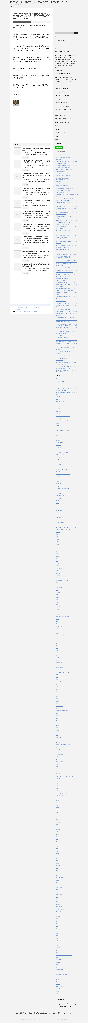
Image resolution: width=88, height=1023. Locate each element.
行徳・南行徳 (59, 906)
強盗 (57, 691)
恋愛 (57, 698)
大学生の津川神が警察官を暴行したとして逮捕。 (66, 155)
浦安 (57, 805)
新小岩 (57, 720)
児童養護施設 (59, 578)
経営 (57, 868)
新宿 (57, 718)
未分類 (57, 752)
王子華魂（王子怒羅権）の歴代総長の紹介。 (65, 355)
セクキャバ (58, 462)
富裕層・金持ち (59, 667)
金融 (57, 935)
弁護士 (57, 689)
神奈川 (57, 841)
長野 (57, 945)
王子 (57, 824)
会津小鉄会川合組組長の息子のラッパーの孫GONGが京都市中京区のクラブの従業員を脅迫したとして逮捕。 (66, 180)
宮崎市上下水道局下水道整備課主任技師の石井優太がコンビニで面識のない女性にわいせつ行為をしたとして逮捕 (36, 175)
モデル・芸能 (59, 517)
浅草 (57, 797)
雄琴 (57, 957)
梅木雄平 (58, 778)
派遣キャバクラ (59, 795)
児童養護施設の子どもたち (62, 580)
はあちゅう (58, 403)
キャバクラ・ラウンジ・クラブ (63, 430)
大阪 (57, 652)
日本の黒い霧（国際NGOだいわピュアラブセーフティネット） (40, 2)
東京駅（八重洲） (60, 761)
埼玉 (57, 633)
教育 (57, 715)
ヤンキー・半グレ (60, 522)
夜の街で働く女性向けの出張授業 (63, 636)
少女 (57, 674)
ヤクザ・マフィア (60, 520)
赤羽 (57, 926)
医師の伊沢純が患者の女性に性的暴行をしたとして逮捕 (36, 200)
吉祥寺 (57, 614)
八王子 (57, 582)
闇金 (57, 952)
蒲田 (57, 897)
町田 (57, 826)
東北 (57, 764)
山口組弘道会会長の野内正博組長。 (64, 309)
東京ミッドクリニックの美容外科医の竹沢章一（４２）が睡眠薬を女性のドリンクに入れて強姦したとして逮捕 (66, 226)
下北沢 (57, 539)
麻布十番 (58, 988)
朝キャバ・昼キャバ (60, 747)
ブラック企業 (59, 498)
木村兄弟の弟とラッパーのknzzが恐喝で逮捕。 (66, 317)
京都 (57, 561)
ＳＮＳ (57, 996)
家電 (57, 665)
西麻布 (57, 914)
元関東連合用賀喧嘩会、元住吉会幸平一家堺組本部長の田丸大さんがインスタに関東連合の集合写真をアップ (66, 313)
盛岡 (57, 831)
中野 (57, 549)
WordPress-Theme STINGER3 (44, 1017)
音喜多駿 (58, 962)
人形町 (57, 563)
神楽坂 (57, 843)
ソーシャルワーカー (60, 464)
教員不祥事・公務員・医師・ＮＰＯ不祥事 (40, 22)
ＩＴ (57, 993)
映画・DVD (58, 737)
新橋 (57, 727)
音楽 (57, 964)
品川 (57, 623)
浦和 (57, 802)
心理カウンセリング (60, 694)
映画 (57, 735)
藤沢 (57, 901)
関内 (57, 950)
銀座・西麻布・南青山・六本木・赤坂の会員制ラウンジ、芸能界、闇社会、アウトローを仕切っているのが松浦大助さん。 (66, 237)
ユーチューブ (59, 524)
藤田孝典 (58, 904)
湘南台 (57, 812)
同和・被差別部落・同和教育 (62, 616)
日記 (57, 732)
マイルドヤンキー (60, 507)
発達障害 (58, 829)
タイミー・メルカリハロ (61, 469)
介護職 (57, 565)
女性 (57, 655)
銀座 (57, 938)
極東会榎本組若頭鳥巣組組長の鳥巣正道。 (65, 188)
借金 (57, 570)
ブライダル (58, 493)
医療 (57, 599)
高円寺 (57, 979)
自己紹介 (58, 882)
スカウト (58, 457)
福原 (57, 848)
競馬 (57, 860)
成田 (57, 703)
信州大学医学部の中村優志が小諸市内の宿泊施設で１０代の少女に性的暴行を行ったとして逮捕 (44, 1013)
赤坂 (57, 923)
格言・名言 (58, 773)
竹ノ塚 (57, 863)
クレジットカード (60, 437)
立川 (57, 858)
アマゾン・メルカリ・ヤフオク (63, 416)
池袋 (57, 790)
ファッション (59, 491)
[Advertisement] (23, 123)
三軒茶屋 (58, 532)
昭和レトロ (58, 742)
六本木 (57, 585)
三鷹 (57, 534)
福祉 (57, 851)
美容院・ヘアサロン (60, 880)
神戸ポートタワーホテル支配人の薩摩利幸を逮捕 (66, 233)
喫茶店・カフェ (59, 626)
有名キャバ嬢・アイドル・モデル (63, 744)
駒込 (57, 976)
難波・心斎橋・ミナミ (61, 959)
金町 (57, 933)
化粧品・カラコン (60, 592)
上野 (57, 536)
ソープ (57, 466)
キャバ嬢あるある (60, 432)
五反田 (57, 556)
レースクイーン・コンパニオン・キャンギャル (66, 527)
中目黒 (57, 546)
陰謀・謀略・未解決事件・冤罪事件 (64, 955)
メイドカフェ (59, 510)
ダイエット (58, 471)
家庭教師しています (60, 662)
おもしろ (58, 399)
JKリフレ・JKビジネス (61, 381)
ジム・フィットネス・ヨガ (62, 452)
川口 (57, 677)
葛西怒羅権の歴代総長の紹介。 (63, 249)
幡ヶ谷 (57, 684)
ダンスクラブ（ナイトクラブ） (63, 474)
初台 (57, 590)
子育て (57, 657)
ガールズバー (59, 428)
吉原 (57, 611)
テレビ (57, 476)
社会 (57, 836)
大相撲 (57, 650)
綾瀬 (57, 872)
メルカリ (58, 512)
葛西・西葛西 (59, 894)
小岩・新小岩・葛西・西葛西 (62, 672)
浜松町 (57, 800)
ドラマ (57, 478)
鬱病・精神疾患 (59, 986)
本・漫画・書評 (59, 754)
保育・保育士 (59, 568)
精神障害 (58, 865)
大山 (57, 645)
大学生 (57, 640)
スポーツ (58, 459)
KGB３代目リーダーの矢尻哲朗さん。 (64, 230)
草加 (57, 892)
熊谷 (57, 819)
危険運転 (58, 609)
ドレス (57, 481)
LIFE (57, 383)
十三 (57, 602)
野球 (57, 928)
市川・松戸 (58, 681)
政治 (57, 708)
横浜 (57, 783)
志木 (57, 696)
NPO (57, 386)
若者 (57, 889)
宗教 (57, 660)
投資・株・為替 (59, 706)
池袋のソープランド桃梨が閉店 (63, 267)
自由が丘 (58, 884)
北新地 (57, 597)
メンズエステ (59, 515)
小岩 (57, 669)
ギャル (57, 435)
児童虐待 (58, 575)
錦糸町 (57, 943)
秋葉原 (57, 853)
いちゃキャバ (59, 396)
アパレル (58, 413)
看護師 (57, 834)
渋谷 (57, 810)
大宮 (57, 643)
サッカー (58, 449)
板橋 (57, 766)
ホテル (57, 503)
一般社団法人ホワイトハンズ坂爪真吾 (64, 529)
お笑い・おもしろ (60, 401)
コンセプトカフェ (60, 447)
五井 (57, 553)
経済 (57, 870)
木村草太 (58, 749)
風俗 (57, 967)
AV (56, 378)
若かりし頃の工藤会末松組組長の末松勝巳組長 (66, 252)
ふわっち (58, 406)
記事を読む (26, 157)
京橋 (57, 558)
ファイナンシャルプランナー (62, 488)
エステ (57, 423)
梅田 (57, 781)
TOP (12, 6)
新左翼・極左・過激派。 (61, 723)
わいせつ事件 (59, 411)
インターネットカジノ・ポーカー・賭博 (64, 420)
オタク (57, 425)
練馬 (57, 875)
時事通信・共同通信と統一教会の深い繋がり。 (27, 311)
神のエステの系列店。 (61, 301)
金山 (57, 930)
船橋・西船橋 (59, 887)
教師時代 (58, 713)
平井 (57, 686)
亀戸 (57, 551)
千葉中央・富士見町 (60, 607)
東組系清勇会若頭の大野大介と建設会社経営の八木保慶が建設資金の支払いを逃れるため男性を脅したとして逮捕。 (66, 284)
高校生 (57, 981)
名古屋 (57, 619)
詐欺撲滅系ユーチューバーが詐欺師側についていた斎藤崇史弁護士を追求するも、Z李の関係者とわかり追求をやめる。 (66, 208)
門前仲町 (58, 947)
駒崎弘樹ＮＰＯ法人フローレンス (63, 974)
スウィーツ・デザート (61, 454)
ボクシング (58, 505)
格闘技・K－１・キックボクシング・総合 (65, 776)
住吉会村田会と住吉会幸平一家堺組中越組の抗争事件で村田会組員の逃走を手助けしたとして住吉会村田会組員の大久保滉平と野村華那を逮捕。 (66, 256)
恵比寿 (57, 701)
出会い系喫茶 (59, 587)
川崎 (57, 679)
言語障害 (58, 916)
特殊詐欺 (58, 822)
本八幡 (57, 756)
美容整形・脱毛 (59, 877)
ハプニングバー (59, 483)
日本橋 (57, 730)
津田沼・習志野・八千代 (61, 793)
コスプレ (58, 440)
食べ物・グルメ (59, 969)
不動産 (57, 541)
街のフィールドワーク (61, 909)
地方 (57, 631)
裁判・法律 (58, 911)
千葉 (57, 604)
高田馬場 (58, 984)
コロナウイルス (59, 442)
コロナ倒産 (58, 445)
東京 (57, 759)
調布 (57, 918)
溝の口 (57, 814)
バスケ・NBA (59, 486)
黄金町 (57, 991)
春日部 (57, 739)
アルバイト (58, 418)
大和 (57, 638)
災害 (57, 817)
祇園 (57, 839)
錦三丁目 (58, 940)
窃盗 (57, 855)
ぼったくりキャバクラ (61, 408)
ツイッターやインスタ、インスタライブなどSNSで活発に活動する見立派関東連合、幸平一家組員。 (66, 305)
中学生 (57, 544)
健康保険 (58, 573)
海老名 (57, 807)
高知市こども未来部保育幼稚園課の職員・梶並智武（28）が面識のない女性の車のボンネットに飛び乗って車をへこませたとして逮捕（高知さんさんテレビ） (35, 238)
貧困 (57, 921)
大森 (57, 648)
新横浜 (57, 725)
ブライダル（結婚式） (61, 495)
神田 (57, 846)
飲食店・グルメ (59, 972)
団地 (57, 628)
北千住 (57, 594)
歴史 (57, 788)
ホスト (57, 500)
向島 (57, 621)
